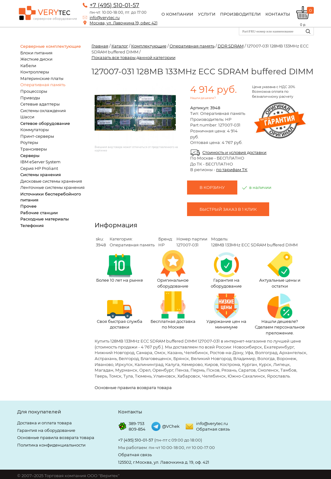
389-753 (136, 423)
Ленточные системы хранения (52, 187)
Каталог (119, 45)
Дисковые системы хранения (51, 181)
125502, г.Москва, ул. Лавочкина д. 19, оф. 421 (163, 462)
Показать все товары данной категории (133, 57)
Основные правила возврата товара (133, 387)
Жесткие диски (36, 59)
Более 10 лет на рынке (119, 268)
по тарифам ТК (231, 169)
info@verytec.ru (105, 17)
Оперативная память (42, 84)
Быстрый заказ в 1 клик (228, 209)
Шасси (27, 116)
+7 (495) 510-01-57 (114, 5)
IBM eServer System (40, 161)
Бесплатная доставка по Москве (173, 310)
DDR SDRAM (231, 45)
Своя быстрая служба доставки (119, 314)
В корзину (212, 187)
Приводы (30, 97)
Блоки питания (36, 52)
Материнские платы (41, 78)
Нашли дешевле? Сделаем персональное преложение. (280, 314)
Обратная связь (213, 429)
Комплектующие (148, 45)
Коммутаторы (34, 129)
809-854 (137, 429)
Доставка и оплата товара (44, 422)
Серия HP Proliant (39, 168)
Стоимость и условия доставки (234, 152)
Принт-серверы (37, 136)
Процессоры (33, 91)
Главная (99, 45)
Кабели (28, 65)
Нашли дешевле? (203, 98)
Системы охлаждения (43, 110)
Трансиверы (33, 148)
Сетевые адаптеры (40, 103)
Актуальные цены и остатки (279, 270)
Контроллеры (34, 71)
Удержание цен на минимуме (226, 312)
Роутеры (29, 142)
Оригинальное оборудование (173, 269)
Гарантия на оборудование (226, 270)
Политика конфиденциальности (51, 444)
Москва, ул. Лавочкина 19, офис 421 (123, 23)
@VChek (171, 426)
